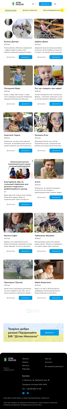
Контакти (48, 362)
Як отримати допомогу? (54, 366)
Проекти (25, 359)
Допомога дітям (10, 10)
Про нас (48, 359)
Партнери (26, 369)
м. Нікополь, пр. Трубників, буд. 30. (36, 380)
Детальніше (11, 57)
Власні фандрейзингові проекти (54, 10)
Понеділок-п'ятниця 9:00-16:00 (34, 384)
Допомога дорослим (30, 10)
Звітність (25, 365)
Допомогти (45, 4)
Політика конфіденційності (8, 369)
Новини (25, 362)
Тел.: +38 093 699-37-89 (31, 389)
